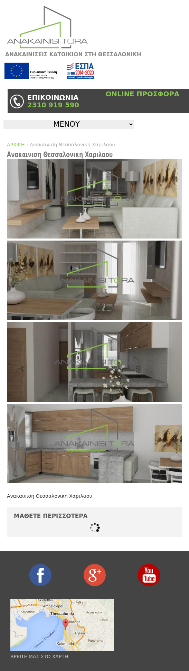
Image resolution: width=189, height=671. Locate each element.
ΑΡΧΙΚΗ (16, 144)
